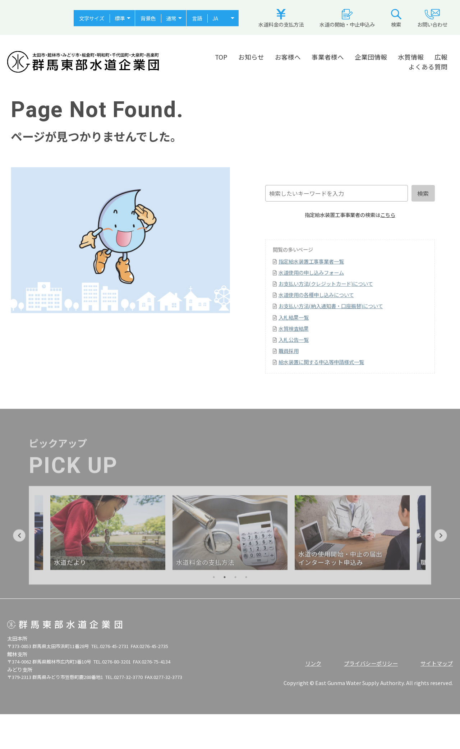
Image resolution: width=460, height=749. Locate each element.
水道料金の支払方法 (281, 18)
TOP (221, 56)
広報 (440, 56)
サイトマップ (436, 663)
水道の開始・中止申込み (347, 18)
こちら (387, 214)
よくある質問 (428, 66)
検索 (396, 18)
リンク (313, 663)
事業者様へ (328, 56)
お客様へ (288, 56)
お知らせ (251, 56)
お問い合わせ (432, 18)
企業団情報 (371, 56)
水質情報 (411, 56)
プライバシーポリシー (371, 663)
